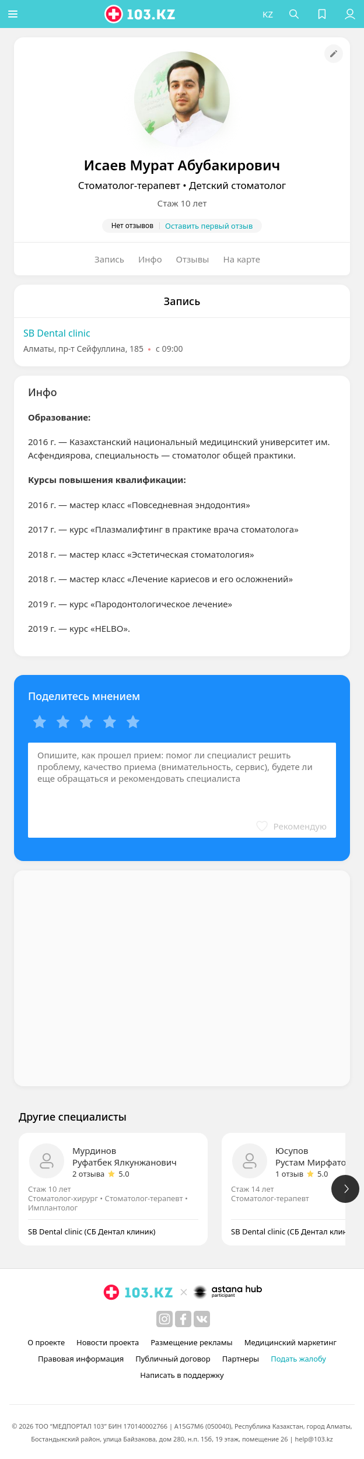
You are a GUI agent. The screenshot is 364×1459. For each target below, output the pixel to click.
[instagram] (164, 1319)
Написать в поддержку (181, 1375)
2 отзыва (88, 1173)
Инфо (150, 259)
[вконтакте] (202, 1319)
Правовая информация (81, 1358)
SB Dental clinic (56, 333)
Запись (109, 259)
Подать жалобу (298, 1358)
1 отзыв (289, 1173)
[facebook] (183, 1319)
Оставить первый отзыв (209, 225)
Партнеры (241, 1358)
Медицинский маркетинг (290, 1342)
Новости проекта (107, 1342)
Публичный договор (172, 1358)
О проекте (46, 1342)
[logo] (142, 14)
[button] (15, 14)
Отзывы (192, 259)
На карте (241, 259)
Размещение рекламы (191, 1342)
